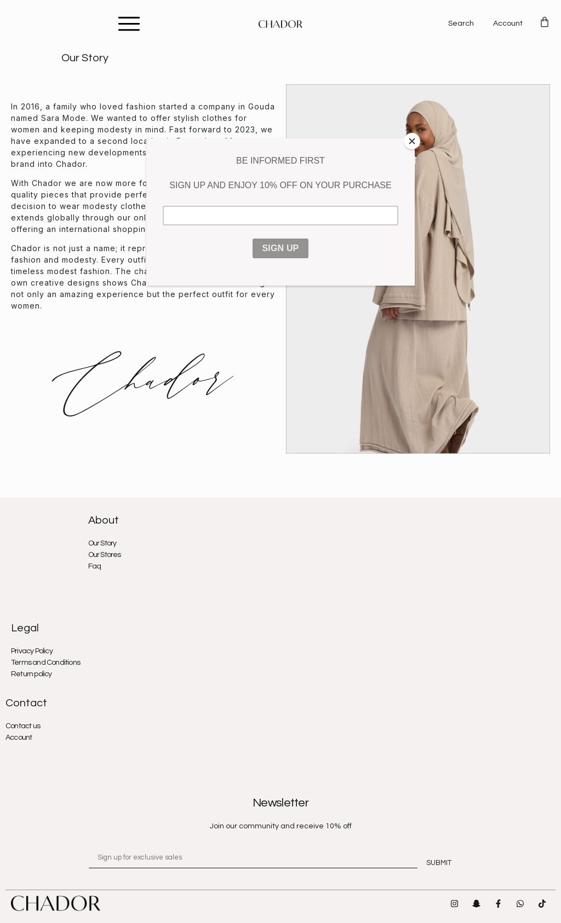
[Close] (412, 141)
